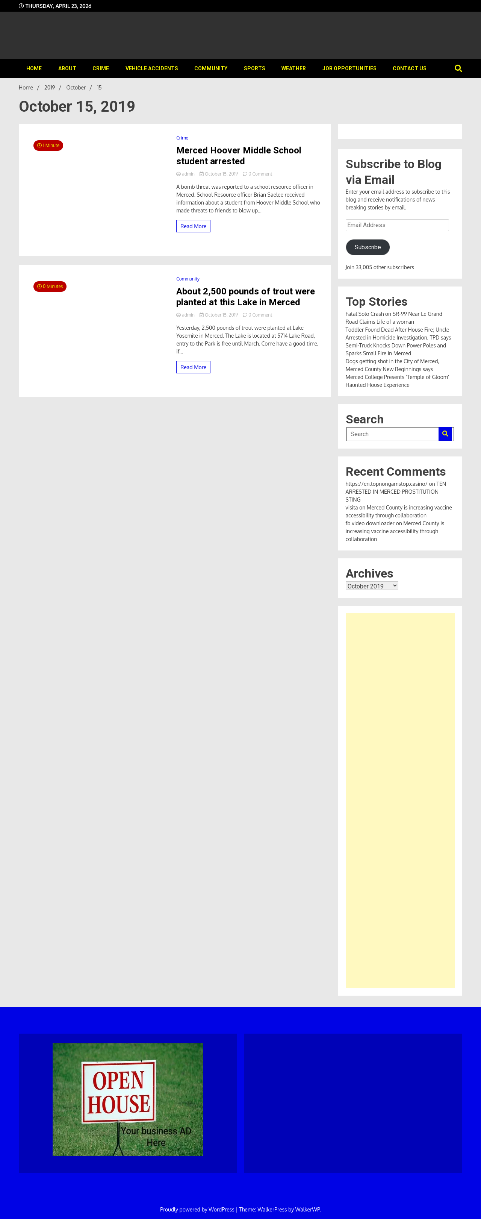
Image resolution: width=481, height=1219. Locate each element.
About (67, 68)
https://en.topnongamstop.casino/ (387, 484)
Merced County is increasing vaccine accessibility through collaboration (395, 531)
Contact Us (410, 68)
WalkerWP (307, 1209)
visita (352, 507)
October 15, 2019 (219, 174)
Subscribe (368, 247)
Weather (293, 68)
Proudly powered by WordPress (198, 1209)
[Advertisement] (400, 800)
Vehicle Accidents (152, 68)
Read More (193, 226)
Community (210, 68)
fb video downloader (370, 523)
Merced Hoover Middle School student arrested (238, 156)
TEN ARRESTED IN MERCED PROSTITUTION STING (396, 492)
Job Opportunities (349, 68)
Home (34, 68)
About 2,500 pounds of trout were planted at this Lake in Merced (245, 297)
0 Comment (260, 174)
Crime (100, 68)
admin (186, 174)
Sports (254, 68)
